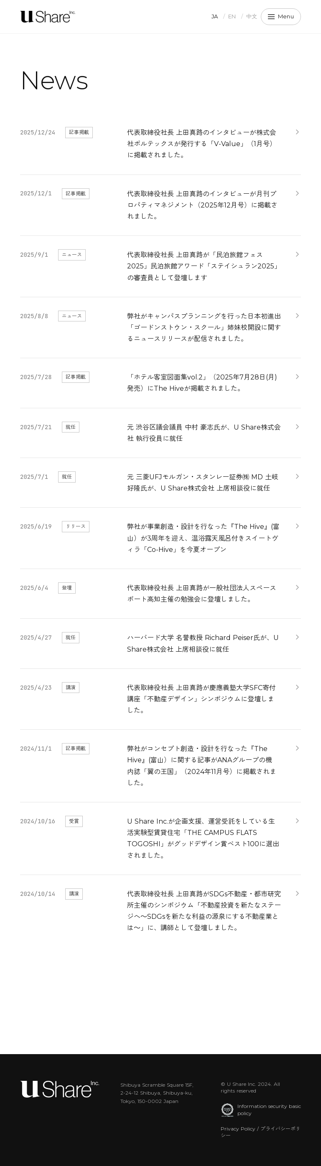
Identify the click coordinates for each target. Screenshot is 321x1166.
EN (232, 16)
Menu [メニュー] (281, 16)
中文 (251, 16)
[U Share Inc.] (47, 17)
